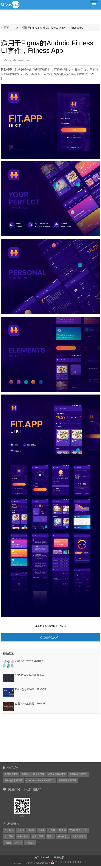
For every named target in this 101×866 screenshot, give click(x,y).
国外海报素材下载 (13, 780)
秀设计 (50, 836)
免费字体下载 (11, 774)
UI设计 (7, 842)
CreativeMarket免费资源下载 (40, 780)
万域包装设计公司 (78, 830)
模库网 (62, 830)
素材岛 (18, 842)
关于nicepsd (41, 857)
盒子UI (20, 830)
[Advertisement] (24, 738)
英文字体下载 (79, 836)
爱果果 (41, 830)
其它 (15, 27)
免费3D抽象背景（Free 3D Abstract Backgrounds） (45, 703)
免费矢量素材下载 (57, 774)
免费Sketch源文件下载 (33, 774)
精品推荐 (9, 653)
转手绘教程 (22, 836)
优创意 (52, 830)
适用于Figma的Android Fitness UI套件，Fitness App (52, 27)
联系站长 (59, 857)
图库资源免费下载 (67, 780)
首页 (6, 27)
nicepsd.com (20, 863)
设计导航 (8, 836)
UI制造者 (29, 842)
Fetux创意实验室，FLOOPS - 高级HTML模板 (41, 689)
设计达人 (8, 830)
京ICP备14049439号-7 (38, 863)
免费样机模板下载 (79, 774)
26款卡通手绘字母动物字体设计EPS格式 (38, 660)
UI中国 (31, 830)
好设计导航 (37, 836)
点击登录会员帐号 (50, 637)
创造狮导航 (63, 836)
